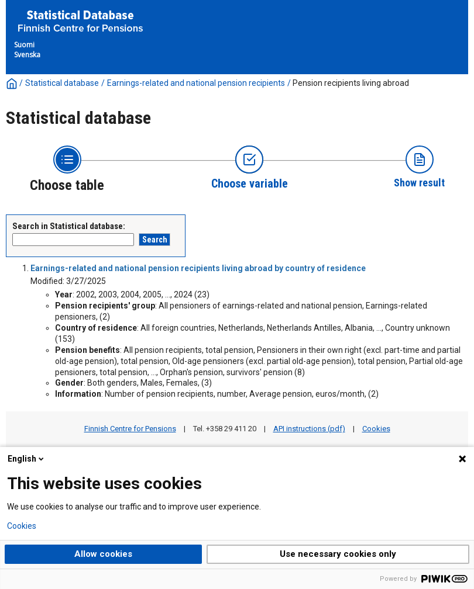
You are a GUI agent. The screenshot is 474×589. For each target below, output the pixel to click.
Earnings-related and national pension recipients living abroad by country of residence (198, 268)
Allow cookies (103, 554)
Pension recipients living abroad (351, 83)
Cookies (376, 428)
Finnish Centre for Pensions (130, 428)
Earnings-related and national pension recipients (196, 83)
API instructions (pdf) (309, 428)
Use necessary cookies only (338, 554)
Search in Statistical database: (68, 226)
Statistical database (62, 83)
